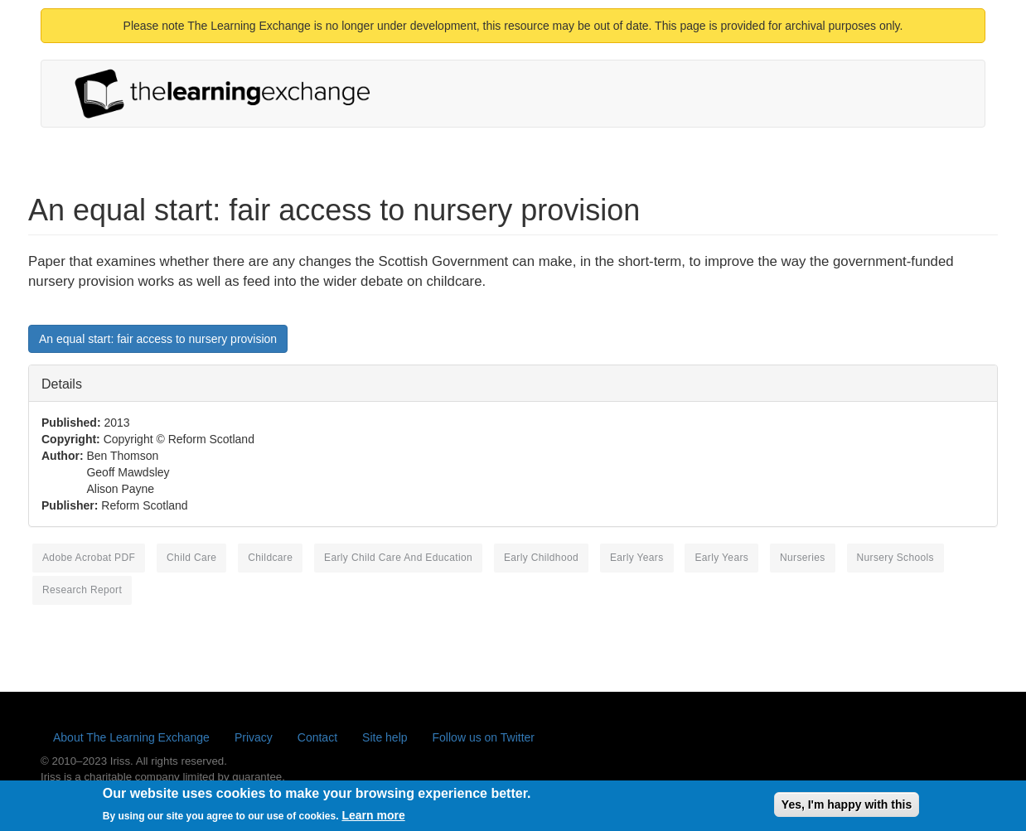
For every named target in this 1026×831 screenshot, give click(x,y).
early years (721, 557)
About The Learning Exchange (131, 737)
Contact (317, 737)
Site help (384, 737)
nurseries (802, 557)
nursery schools (895, 557)
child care (191, 557)
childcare (270, 557)
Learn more (372, 818)
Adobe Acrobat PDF (88, 557)
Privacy (254, 737)
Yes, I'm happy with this (847, 807)
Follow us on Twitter (484, 737)
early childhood (541, 557)
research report (82, 590)
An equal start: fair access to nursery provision (158, 338)
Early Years (637, 557)
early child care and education (398, 557)
